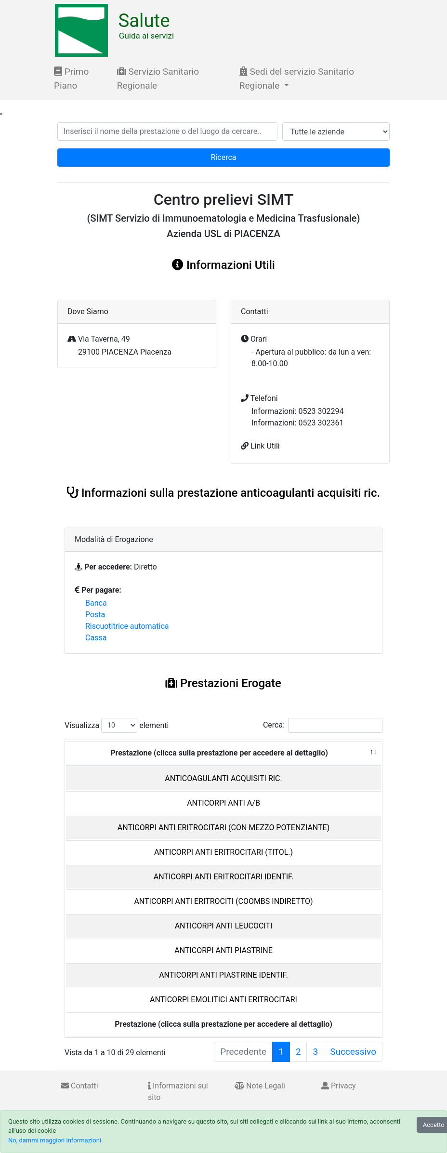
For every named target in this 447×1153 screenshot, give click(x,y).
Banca (96, 603)
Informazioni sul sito (178, 1091)
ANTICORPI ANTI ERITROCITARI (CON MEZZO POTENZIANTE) (223, 827)
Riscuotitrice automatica (127, 626)
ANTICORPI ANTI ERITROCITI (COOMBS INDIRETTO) (223, 901)
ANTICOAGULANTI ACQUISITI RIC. (223, 778)
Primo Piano (71, 78)
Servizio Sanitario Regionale (158, 78)
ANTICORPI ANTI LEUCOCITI (224, 925)
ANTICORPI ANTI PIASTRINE (223, 950)
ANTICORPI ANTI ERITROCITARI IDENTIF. (224, 876)
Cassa (95, 637)
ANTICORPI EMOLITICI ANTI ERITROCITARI (223, 999)
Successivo (353, 1051)
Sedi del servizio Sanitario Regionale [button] (296, 78)
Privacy (338, 1085)
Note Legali (260, 1085)
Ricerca (224, 157)
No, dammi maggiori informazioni (54, 1140)
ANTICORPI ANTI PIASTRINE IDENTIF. (223, 975)
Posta (95, 614)
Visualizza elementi (117, 725)
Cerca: (322, 725)
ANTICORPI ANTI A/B (223, 803)
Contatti (79, 1085)
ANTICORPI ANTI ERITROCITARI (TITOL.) (223, 852)
